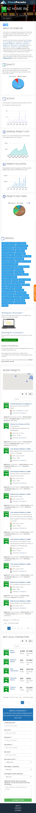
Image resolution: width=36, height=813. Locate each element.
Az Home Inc (22, 413)
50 (28, 628)
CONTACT (17, 808)
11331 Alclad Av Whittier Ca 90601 (20, 449)
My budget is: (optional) (11, 766)
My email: (7, 752)
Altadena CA (6, 45)
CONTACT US (23, 15)
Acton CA (20, 47)
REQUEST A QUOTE (9, 340)
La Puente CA (19, 42)
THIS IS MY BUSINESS (9, 15)
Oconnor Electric (13, 688)
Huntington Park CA (25, 45)
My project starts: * (10, 759)
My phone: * (8, 737)
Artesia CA (19, 43)
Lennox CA (14, 47)
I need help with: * (10, 722)
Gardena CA (6, 47)
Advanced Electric (13, 679)
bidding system (7, 58)
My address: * (8, 744)
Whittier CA (27, 42)
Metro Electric (12, 651)
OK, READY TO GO (18, 800)
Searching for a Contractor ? (12, 332)
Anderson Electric (13, 660)
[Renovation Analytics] (8, 323)
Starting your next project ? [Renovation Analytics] (12, 313)
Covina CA (26, 43)
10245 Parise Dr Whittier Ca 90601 (20, 494)
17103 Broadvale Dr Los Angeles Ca (20, 404)
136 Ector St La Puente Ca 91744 (20, 424)
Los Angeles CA (9, 42)
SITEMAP (18, 810)
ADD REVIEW (7, 18)
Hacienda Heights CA (9, 43)
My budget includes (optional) (13, 774)
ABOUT (18, 806)
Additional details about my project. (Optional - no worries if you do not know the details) (17, 782)
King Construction (14, 670)
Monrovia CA (14, 45)
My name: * (7, 730)
